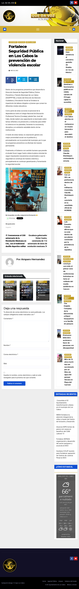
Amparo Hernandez (33, 260)
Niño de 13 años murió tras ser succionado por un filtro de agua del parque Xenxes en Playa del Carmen (69, 372)
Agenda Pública (52, 581)
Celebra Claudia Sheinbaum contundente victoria (68, 156)
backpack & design (7, 583)
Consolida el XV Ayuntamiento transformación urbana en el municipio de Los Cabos (64, 405)
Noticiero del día (68, 82)
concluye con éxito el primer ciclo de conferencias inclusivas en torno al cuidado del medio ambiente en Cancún (68, 276)
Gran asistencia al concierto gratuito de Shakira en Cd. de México (70, 62)
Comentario (8, 320)
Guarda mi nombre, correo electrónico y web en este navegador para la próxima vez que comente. (22, 378)
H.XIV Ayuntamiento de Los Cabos (55, 584)
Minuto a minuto (72, 584)
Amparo (60, 581)
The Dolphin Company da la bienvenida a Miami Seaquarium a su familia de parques (69, 314)
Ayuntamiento (13, 42)
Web (5, 365)
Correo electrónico (11, 356)
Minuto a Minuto (30, 42)
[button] (70, 29)
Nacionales (69, 49)
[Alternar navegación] (38, 29)
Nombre (7, 347)
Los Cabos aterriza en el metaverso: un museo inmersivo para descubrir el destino (69, 127)
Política (66, 148)
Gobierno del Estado (71, 581)
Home (44, 581)
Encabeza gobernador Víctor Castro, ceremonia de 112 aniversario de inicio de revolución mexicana (37, 242)
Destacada (21, 42)
